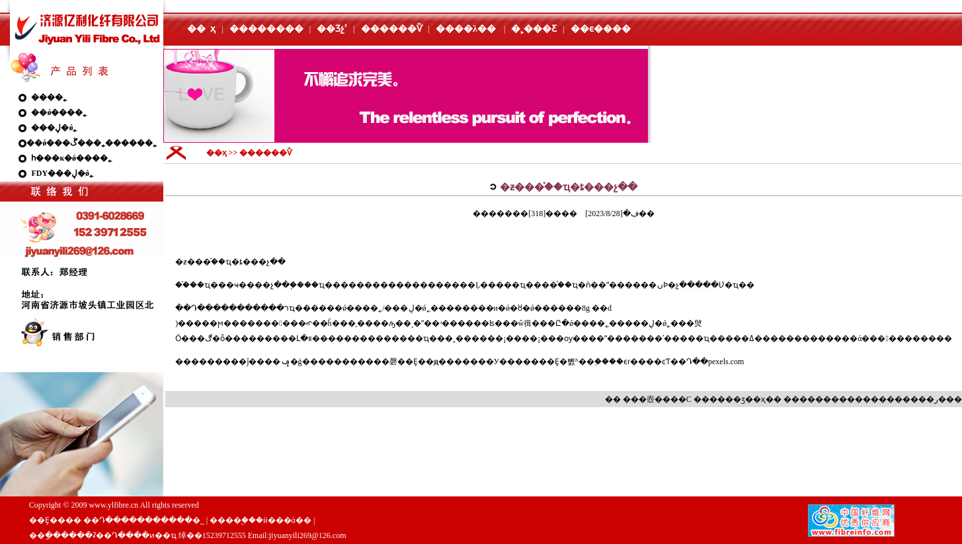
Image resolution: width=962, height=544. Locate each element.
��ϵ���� (601, 29)
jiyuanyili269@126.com (307, 535)
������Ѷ (391, 29)
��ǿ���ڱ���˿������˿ (91, 142)
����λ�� (466, 29)
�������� (266, 29)
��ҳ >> (223, 152)
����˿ (49, 97)
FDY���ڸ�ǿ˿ (62, 173)
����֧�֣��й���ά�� (260, 520)
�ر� (936, 399)
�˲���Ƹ (534, 29)
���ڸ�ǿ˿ (54, 127)
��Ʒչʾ (332, 29)
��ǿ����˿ (59, 112)
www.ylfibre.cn (114, 505)
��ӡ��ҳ (745, 399)
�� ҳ (201, 29)
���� (815, 399)
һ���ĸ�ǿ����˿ (71, 158)
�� (662, 399)
